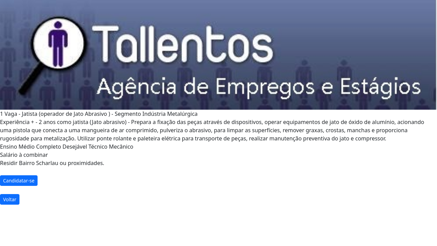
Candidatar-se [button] (18, 180)
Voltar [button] (9, 199)
